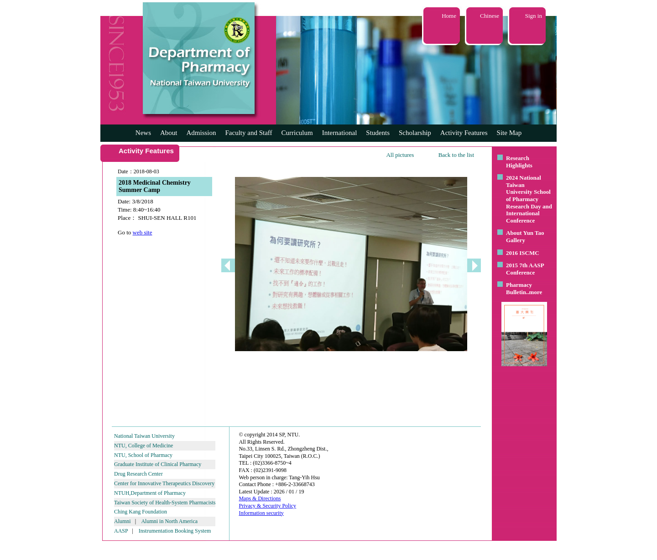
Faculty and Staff (248, 132)
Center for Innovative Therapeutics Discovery (164, 483)
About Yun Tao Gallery (525, 236)
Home (449, 15)
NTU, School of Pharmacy (143, 455)
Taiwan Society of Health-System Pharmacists (164, 502)
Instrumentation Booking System (175, 531)
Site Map (509, 132)
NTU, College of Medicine (143, 445)
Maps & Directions (260, 498)
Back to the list (456, 154)
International (339, 132)
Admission (201, 132)
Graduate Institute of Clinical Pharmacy (157, 464)
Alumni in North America (169, 521)
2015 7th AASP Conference (525, 269)
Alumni (122, 521)
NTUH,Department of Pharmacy (150, 493)
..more (534, 292)
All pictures (400, 154)
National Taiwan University (144, 436)
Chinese (489, 15)
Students (378, 132)
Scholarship (415, 132)
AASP (121, 531)
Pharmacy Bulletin (519, 288)
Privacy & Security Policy (267, 506)
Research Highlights (519, 162)
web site (142, 232)
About (168, 132)
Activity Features (464, 132)
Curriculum (297, 132)
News (143, 132)
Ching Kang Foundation (140, 511)
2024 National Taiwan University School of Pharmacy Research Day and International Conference (529, 199)
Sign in (533, 15)
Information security (261, 513)
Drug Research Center (138, 474)
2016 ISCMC (522, 252)
